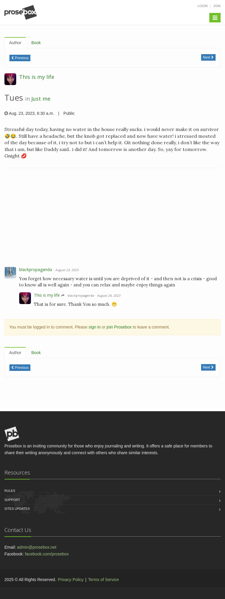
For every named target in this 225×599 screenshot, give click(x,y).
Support (12, 500)
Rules (9, 490)
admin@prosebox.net (36, 547)
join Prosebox (119, 327)
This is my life (36, 76)
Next (208, 57)
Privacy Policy (70, 579)
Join (217, 6)
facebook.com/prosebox (47, 554)
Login (203, 6)
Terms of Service (103, 579)
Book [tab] (36, 42)
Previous (20, 58)
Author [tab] (15, 42)
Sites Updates (17, 508)
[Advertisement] (112, 218)
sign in (95, 327)
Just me (40, 98)
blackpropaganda (35, 269)
